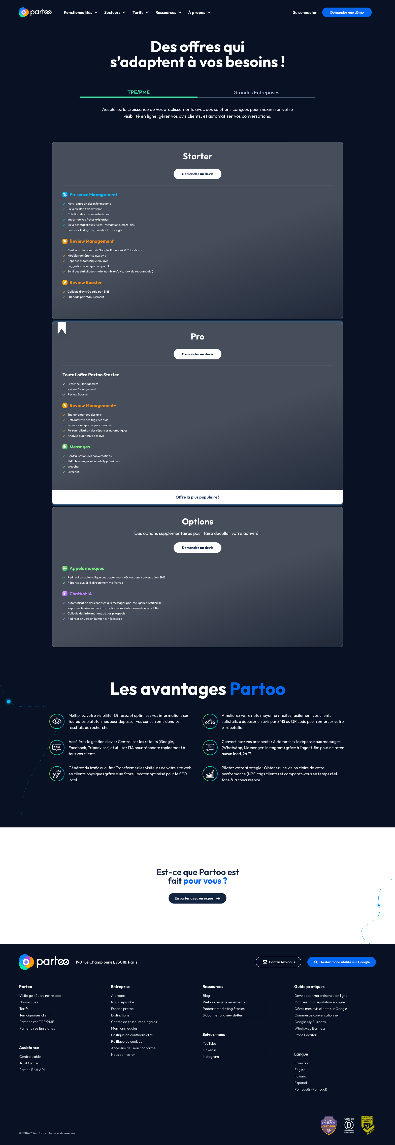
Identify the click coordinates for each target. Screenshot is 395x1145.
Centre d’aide (30, 1056)
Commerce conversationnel (316, 1015)
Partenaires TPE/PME (36, 1021)
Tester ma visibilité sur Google (341, 962)
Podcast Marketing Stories (224, 1008)
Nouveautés (28, 1002)
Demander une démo (347, 12)
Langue (301, 1054)
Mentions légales (124, 1028)
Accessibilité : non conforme (133, 1048)
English (300, 1069)
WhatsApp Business (309, 1028)
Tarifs (138, 12)
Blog (206, 995)
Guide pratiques (309, 986)
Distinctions (120, 1015)
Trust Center (29, 1063)
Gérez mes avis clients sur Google (320, 1008)
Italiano (300, 1076)
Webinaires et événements (224, 1002)
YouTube (209, 1043)
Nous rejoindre (122, 1002)
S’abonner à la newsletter (223, 1015)
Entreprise (120, 986)
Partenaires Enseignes (37, 1028)
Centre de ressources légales (134, 1021)
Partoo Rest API (32, 1069)
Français (301, 1063)
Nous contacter (123, 1054)
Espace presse (122, 1008)
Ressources (165, 12)
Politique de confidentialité (132, 1035)
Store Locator (305, 1035)
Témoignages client (34, 1015)
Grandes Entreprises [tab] (256, 92)
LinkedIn (209, 1050)
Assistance (29, 1047)
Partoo (25, 986)
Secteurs (112, 12)
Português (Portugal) (310, 1089)
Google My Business (310, 1021)
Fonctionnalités (78, 12)
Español (300, 1082)
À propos (196, 12)
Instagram (211, 1056)
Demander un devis (197, 174)
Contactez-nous (278, 962)
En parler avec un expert (198, 898)
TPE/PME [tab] (138, 92)
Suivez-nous (214, 1034)
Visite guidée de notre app (40, 995)
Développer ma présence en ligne (321, 995)
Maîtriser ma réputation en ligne (319, 1002)
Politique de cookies (126, 1041)
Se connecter (305, 12)
